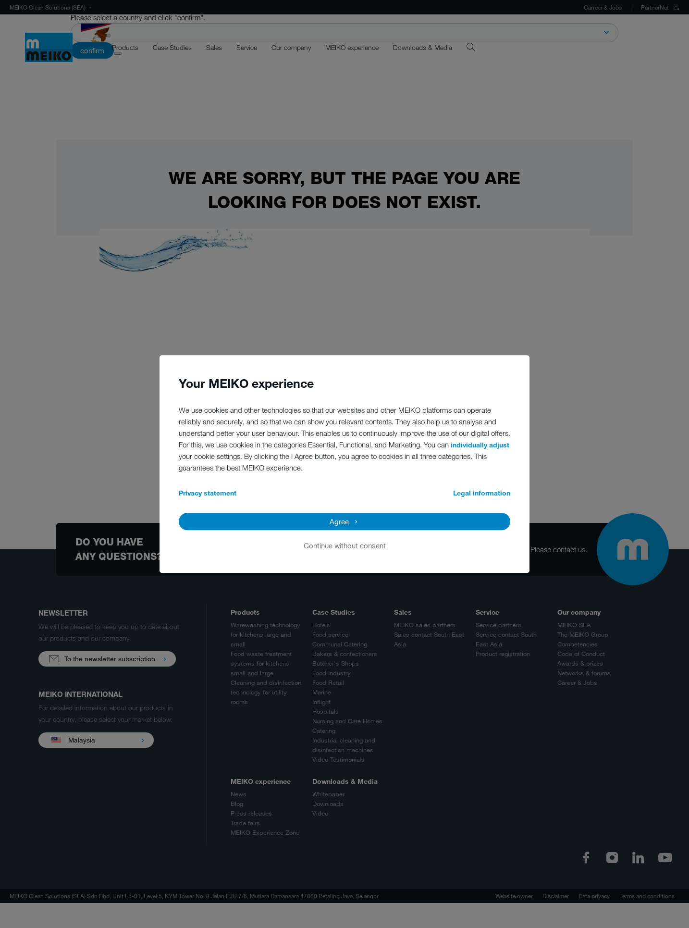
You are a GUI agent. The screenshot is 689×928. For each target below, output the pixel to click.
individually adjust (480, 445)
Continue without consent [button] (345, 545)
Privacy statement (207, 493)
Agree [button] (339, 521)
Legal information (481, 493)
